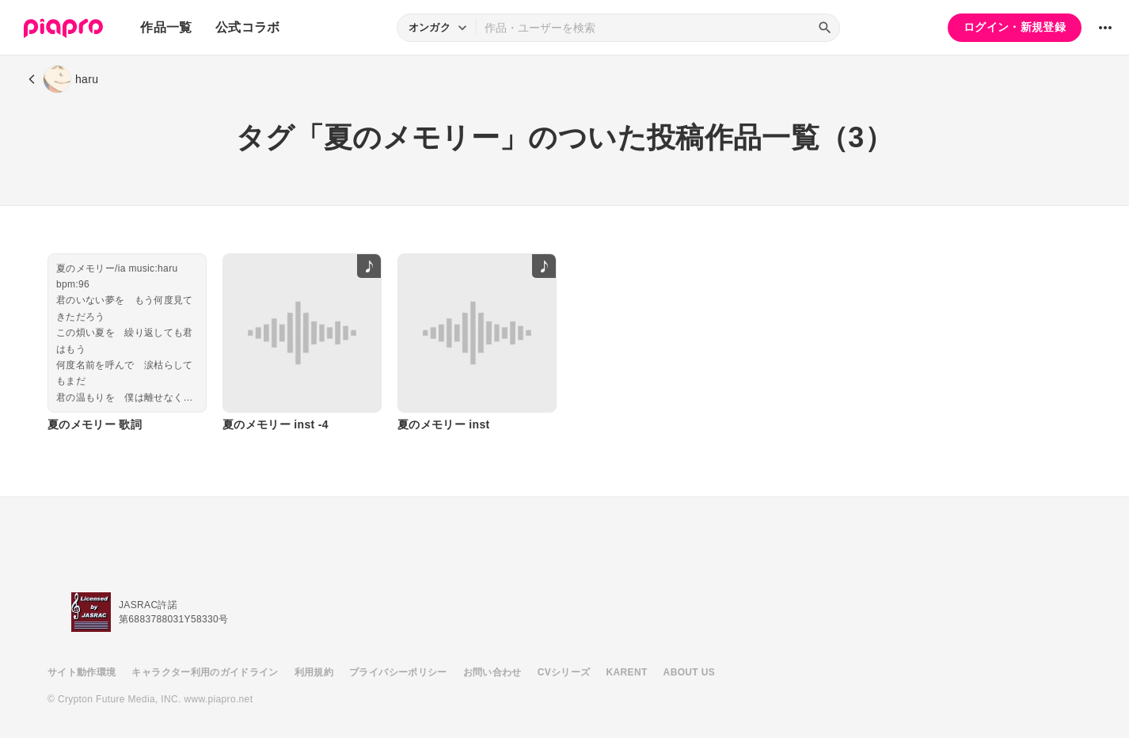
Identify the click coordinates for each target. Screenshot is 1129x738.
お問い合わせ (492, 672)
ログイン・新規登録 (1015, 27)
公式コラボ (247, 27)
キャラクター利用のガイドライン (204, 672)
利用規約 (314, 672)
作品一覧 (166, 27)
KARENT (627, 672)
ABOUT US (689, 672)
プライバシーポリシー (398, 672)
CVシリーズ (564, 672)
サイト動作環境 (82, 672)
